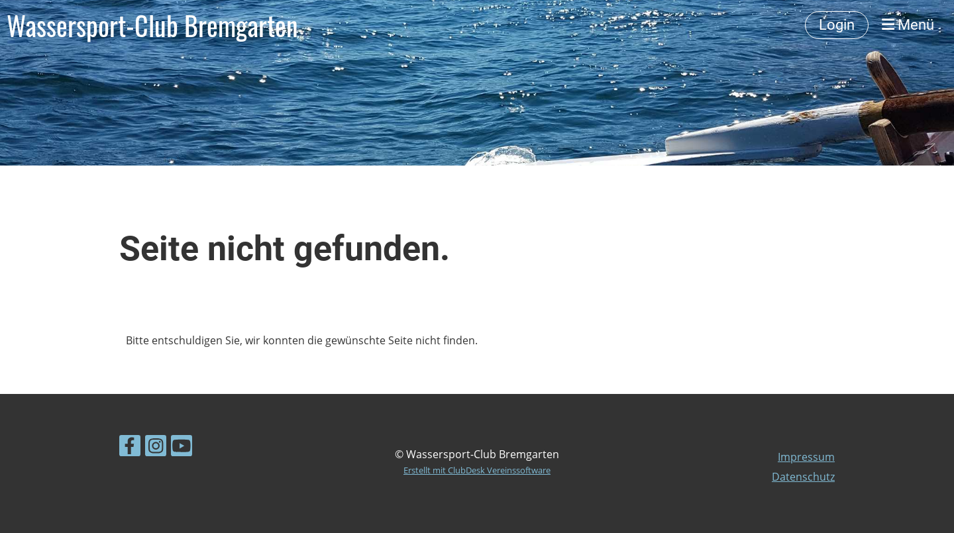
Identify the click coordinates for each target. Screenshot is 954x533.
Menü (908, 25)
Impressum (806, 457)
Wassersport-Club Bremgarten (152, 25)
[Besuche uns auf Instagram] (155, 448)
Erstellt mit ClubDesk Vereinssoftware (477, 470)
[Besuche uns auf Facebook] (129, 448)
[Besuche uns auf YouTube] (181, 448)
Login (837, 25)
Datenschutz (803, 476)
